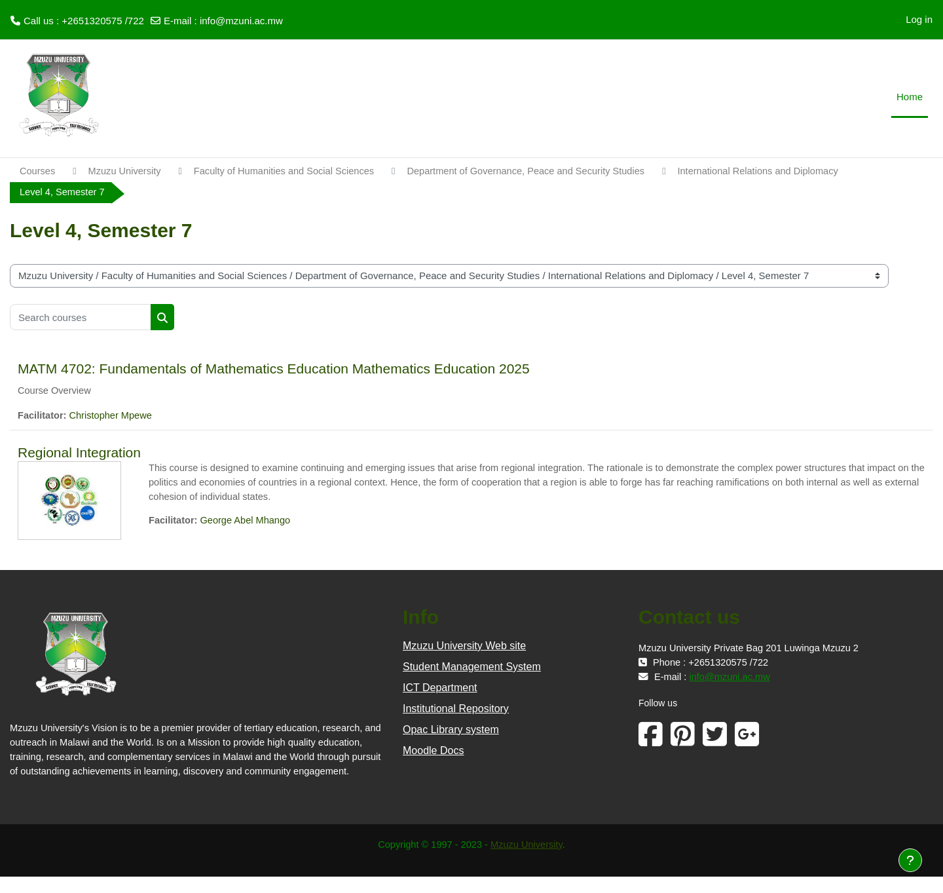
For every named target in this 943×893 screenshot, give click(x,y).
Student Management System (472, 668)
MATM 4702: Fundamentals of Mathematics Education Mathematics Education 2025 (274, 369)
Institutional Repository (456, 709)
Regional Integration (79, 453)
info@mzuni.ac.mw (241, 20)
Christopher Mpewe (113, 417)
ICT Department (440, 688)
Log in (919, 19)
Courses (38, 171)
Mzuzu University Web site (464, 647)
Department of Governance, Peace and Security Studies (538, 171)
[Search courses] (80, 318)
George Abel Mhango (248, 521)
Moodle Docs (433, 751)
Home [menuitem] (910, 96)
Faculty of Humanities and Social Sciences (289, 171)
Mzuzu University (127, 171)
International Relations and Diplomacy (777, 171)
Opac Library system (451, 730)
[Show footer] (910, 860)
